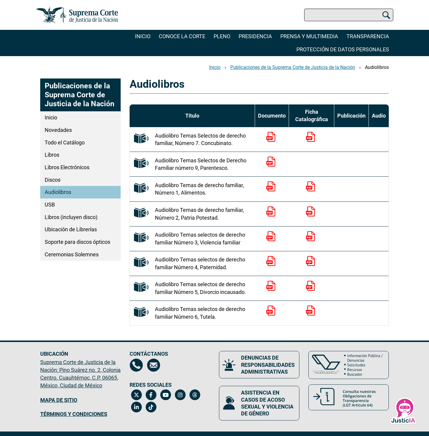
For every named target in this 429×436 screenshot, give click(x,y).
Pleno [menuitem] (222, 36)
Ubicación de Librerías (71, 229)
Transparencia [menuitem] (367, 36)
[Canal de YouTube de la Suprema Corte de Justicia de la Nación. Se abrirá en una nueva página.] (165, 394)
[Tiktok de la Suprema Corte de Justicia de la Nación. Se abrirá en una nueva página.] (151, 407)
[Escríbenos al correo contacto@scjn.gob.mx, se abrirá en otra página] (153, 365)
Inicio (142, 36)
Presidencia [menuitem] (255, 36)
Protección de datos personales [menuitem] (342, 49)
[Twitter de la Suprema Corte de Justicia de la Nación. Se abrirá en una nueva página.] (136, 394)
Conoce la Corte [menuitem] (182, 36)
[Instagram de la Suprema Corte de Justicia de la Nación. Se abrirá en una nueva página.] (180, 394)
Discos (52, 180)
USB (50, 204)
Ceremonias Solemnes (72, 254)
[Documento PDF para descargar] (272, 144)
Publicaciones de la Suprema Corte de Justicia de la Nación (292, 67)
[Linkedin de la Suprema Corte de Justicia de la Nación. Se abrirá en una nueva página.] (136, 407)
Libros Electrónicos (67, 167)
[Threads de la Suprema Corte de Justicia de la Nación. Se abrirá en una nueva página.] (194, 394)
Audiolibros (377, 67)
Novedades (58, 130)
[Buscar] (386, 15)
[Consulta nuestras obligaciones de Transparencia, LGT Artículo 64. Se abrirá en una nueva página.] (348, 397)
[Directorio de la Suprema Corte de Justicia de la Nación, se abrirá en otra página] (136, 365)
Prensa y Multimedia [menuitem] (309, 36)
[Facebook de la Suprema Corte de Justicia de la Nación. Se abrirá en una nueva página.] (151, 394)
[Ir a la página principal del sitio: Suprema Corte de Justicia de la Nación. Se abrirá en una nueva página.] (77, 15)
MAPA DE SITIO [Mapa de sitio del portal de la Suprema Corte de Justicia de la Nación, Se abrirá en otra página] (58, 400)
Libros (52, 155)
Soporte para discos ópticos (77, 242)
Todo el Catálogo (65, 142)
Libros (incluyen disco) (71, 217)
